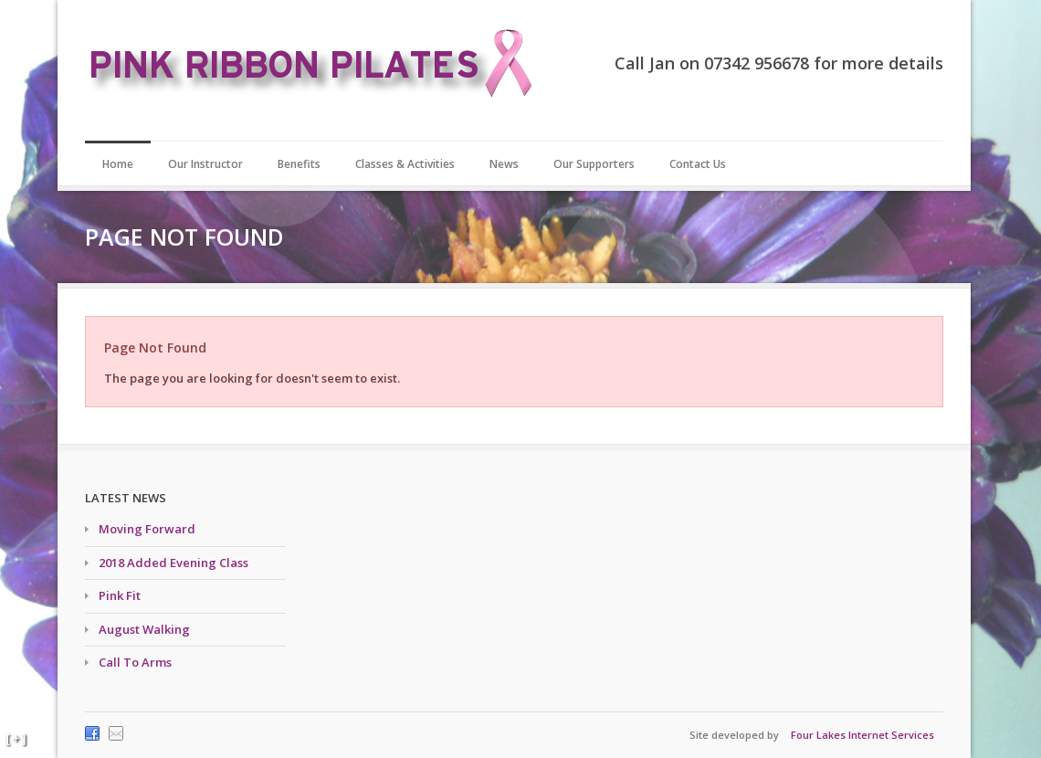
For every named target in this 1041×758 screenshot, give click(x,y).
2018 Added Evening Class (173, 562)
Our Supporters (594, 164)
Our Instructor (205, 164)
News (504, 164)
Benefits (299, 164)
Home (117, 164)
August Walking (144, 629)
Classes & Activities (405, 164)
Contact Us (697, 164)
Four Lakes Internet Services (862, 735)
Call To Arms (135, 662)
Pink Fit (120, 595)
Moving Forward (147, 529)
